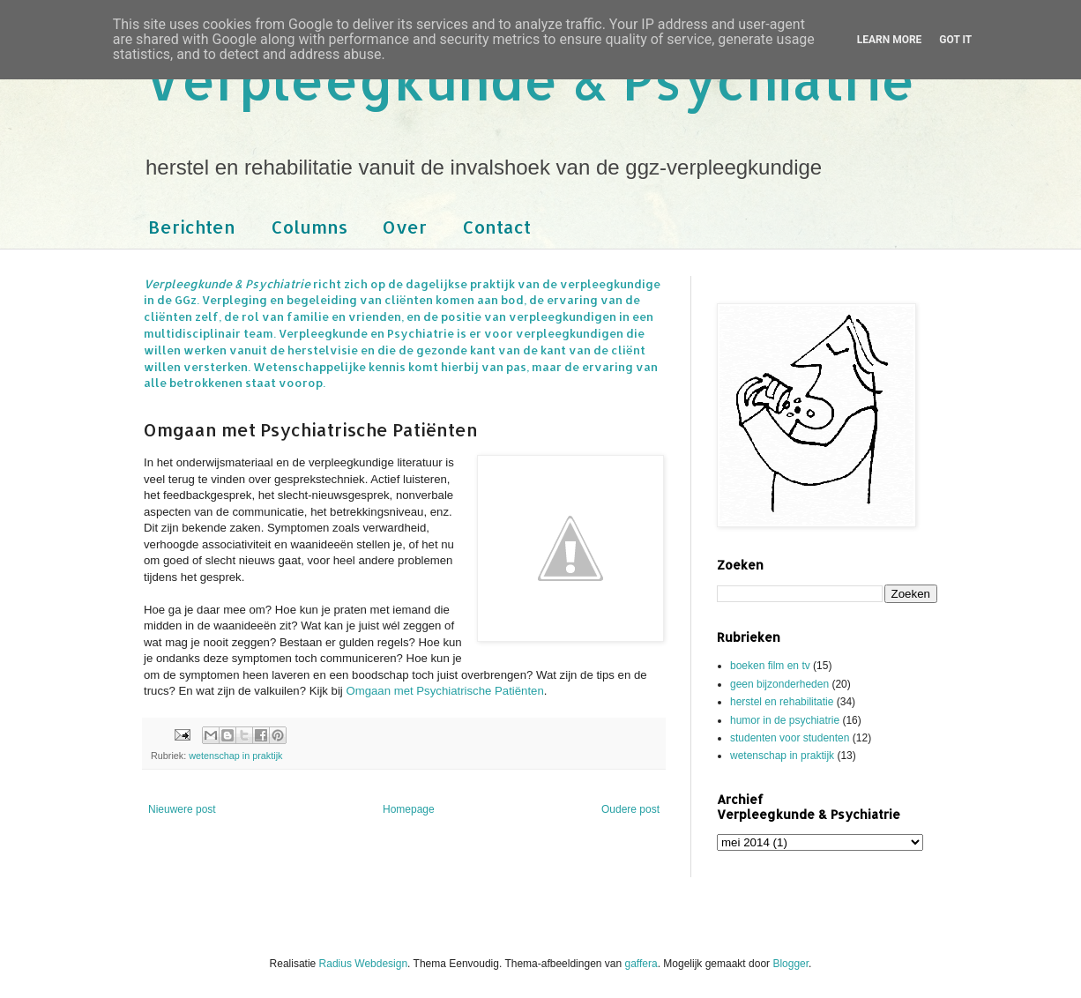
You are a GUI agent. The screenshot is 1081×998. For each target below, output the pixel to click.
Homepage (409, 809)
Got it (955, 40)
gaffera (641, 963)
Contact (496, 226)
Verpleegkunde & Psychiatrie (529, 80)
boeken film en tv (770, 665)
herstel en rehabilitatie (781, 702)
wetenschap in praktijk (235, 755)
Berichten (191, 226)
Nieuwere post (182, 809)
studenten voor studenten (789, 738)
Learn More (889, 40)
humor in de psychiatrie (784, 720)
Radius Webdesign (363, 963)
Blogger (790, 963)
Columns (309, 226)
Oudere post (630, 809)
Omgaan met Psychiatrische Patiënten (444, 690)
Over (405, 226)
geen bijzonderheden (779, 684)
